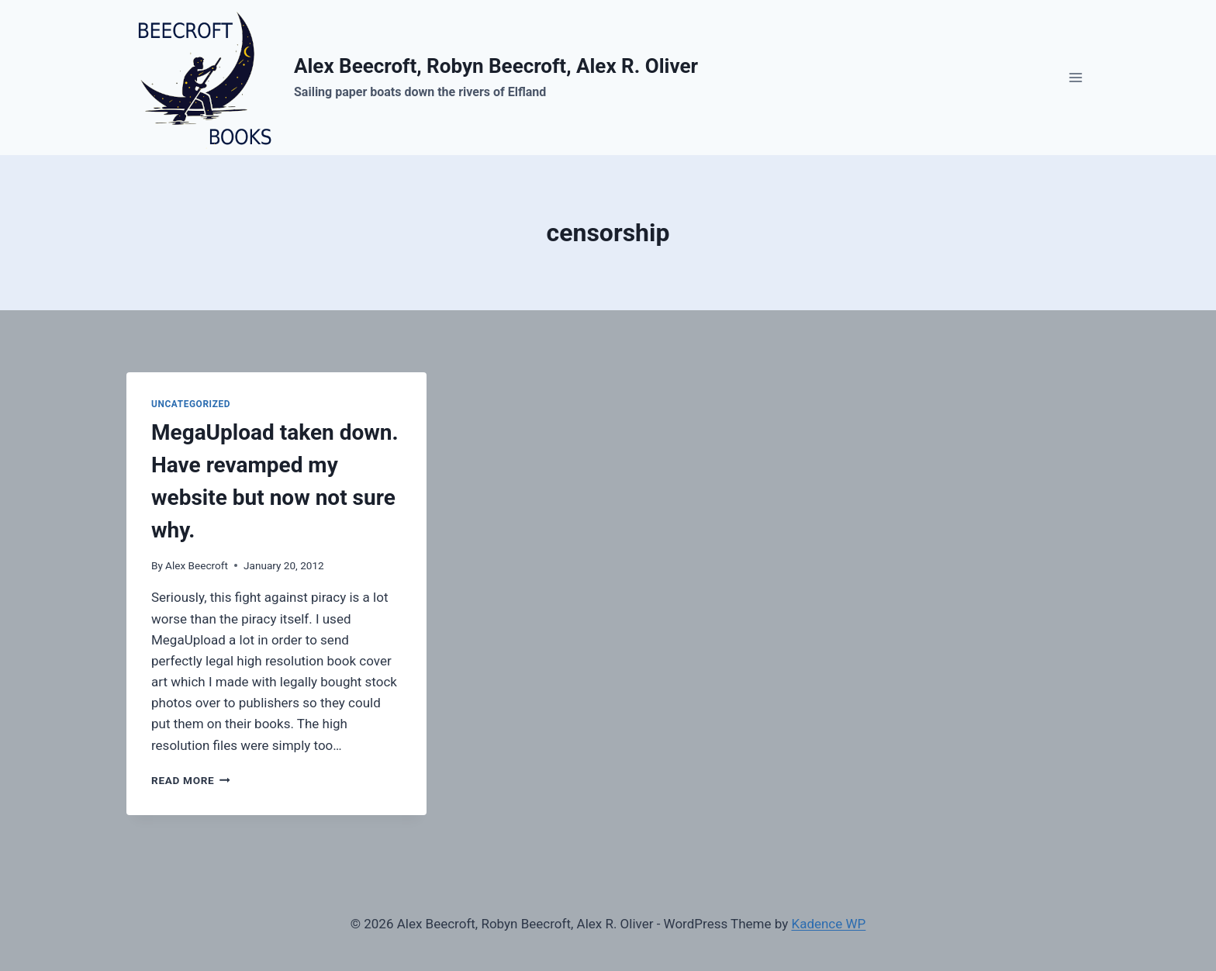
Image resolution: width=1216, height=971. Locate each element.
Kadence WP (828, 923)
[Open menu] (1075, 77)
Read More (190, 780)
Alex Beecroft (196, 565)
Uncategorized (190, 404)
